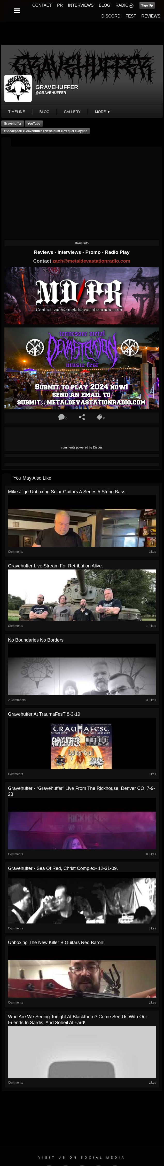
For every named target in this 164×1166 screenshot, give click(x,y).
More (103, 112)
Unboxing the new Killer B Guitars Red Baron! (56, 942)
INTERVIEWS (80, 5)
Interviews (70, 252)
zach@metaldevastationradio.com (91, 261)
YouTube (33, 123)
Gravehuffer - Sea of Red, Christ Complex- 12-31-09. (63, 868)
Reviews (44, 252)
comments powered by (82, 447)
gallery (72, 112)
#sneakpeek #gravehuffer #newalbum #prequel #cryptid (45, 131)
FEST (131, 16)
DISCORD (111, 16)
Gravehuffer (12, 123)
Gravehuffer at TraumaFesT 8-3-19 (44, 714)
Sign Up (147, 5)
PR (60, 5)
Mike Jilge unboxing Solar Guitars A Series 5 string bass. (67, 491)
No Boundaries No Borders (36, 640)
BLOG (104, 5)
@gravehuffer (50, 93)
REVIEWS (150, 16)
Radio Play (117, 252)
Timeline (16, 112)
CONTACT (42, 5)
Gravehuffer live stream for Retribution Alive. (55, 565)
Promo (93, 252)
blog (45, 112)
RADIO (122, 5)
